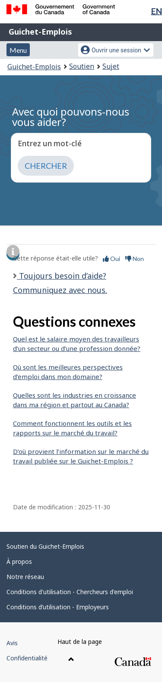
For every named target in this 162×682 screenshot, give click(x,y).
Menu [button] (18, 50)
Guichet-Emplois (40, 31)
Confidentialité (27, 658)
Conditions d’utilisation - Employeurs (57, 607)
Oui (111, 258)
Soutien (81, 66)
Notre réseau (25, 577)
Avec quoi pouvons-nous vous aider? (70, 117)
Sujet (110, 66)
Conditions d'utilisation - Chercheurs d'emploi (69, 592)
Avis (12, 643)
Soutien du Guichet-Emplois (45, 546)
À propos (19, 561)
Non (134, 258)
